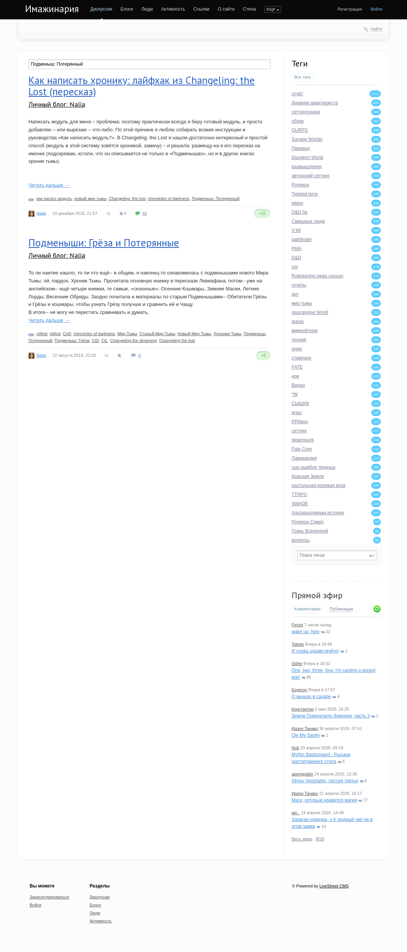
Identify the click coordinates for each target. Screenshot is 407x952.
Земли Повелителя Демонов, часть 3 (331, 716)
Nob (295, 748)
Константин (303, 709)
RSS (320, 839)
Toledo (298, 644)
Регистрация (350, 9)
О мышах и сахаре (311, 696)
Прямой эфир (317, 595)
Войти (376, 9)
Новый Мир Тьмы (194, 333)
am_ (296, 812)
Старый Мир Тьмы (157, 333)
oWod (41, 333)
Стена (249, 9)
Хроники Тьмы (227, 333)
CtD (95, 340)
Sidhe (297, 663)
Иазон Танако (305, 728)
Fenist (297, 625)
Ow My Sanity (306, 735)
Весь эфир (302, 839)
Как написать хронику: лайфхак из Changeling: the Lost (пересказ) (141, 86)
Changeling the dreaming (133, 340)
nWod (55, 333)
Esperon (299, 689)
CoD (67, 333)
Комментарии (307, 609)
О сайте (226, 9)
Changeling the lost (177, 340)
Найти (376, 29)
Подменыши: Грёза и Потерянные (103, 242)
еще (271, 9)
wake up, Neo (305, 631)
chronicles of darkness (168, 198)
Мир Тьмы (127, 333)
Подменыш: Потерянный (216, 198)
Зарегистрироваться (49, 897)
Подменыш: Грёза (72, 340)
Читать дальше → (48, 185)
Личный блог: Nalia (56, 104)
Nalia (41, 213)
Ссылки (201, 9)
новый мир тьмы (90, 198)
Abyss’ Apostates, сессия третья (325, 780)
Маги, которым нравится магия (324, 800)
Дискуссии (101, 9)
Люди (147, 9)
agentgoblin (302, 774)
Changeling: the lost (127, 198)
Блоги (127, 9)
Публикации (341, 609)
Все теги (302, 77)
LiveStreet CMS (334, 886)
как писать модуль (54, 198)
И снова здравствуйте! (315, 651)
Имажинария (52, 9)
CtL (104, 340)
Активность (173, 9)
